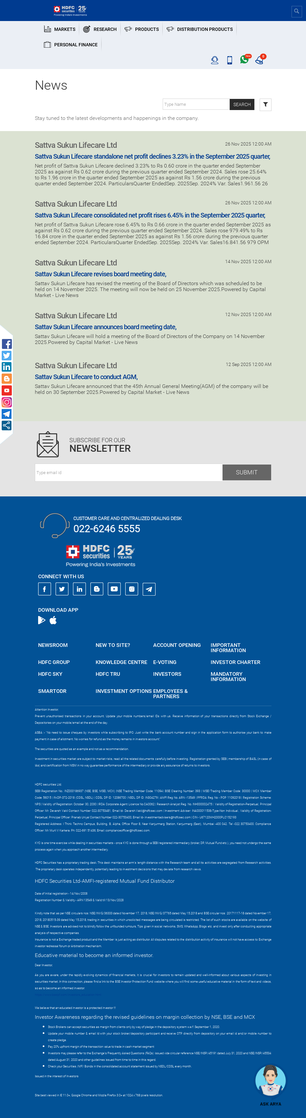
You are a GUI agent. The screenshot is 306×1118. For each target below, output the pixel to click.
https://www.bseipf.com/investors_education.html (68, 994)
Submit (247, 472)
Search (242, 104)
